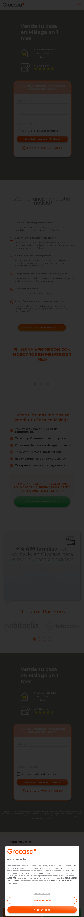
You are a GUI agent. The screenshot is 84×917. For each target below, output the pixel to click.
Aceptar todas (42, 909)
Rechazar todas (42, 900)
